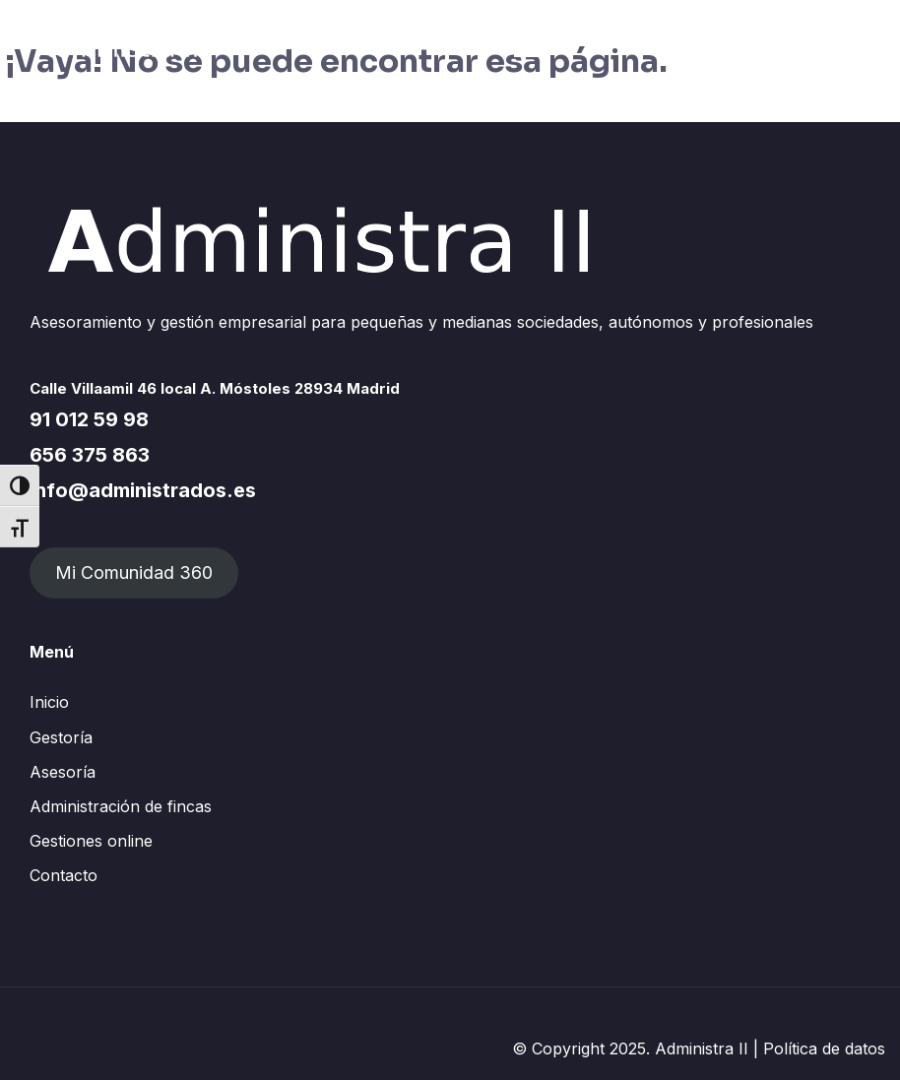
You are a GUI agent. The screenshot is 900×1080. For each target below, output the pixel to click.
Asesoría (63, 772)
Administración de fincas (121, 806)
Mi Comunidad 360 (134, 572)
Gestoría (61, 737)
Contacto (63, 875)
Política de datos (824, 1048)
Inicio (49, 702)
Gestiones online (91, 841)
